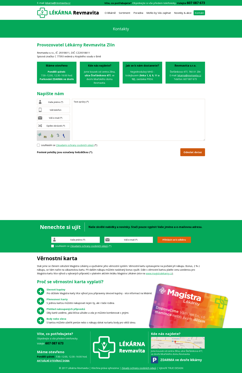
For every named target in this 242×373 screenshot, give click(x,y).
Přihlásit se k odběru (174, 239)
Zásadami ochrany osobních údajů (75, 145)
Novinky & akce (183, 12)
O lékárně (110, 12)
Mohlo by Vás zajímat (158, 12)
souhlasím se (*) (69, 145)
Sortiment (124, 12)
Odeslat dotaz (193, 152)
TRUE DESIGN (175, 368)
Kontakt (199, 12)
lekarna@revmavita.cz (57, 3)
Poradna (138, 12)
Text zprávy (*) (138, 120)
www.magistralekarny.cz (159, 273)
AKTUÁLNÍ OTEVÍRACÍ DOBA (53, 360)
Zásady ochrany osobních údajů (139, 368)
